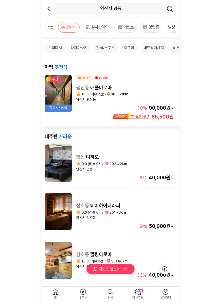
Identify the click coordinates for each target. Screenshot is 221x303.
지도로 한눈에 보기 (110, 268)
